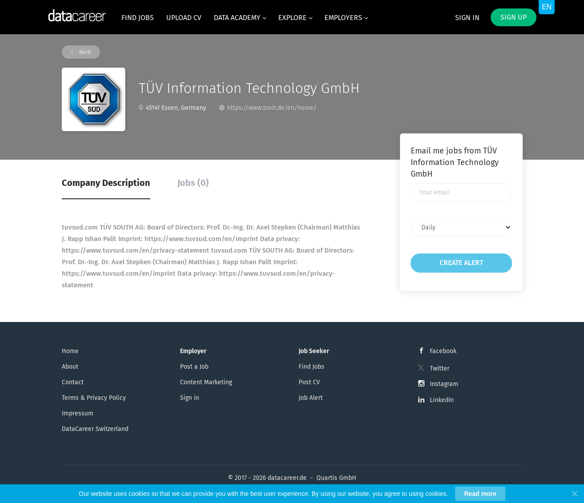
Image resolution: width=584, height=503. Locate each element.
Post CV (309, 382)
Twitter (439, 368)
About (70, 366)
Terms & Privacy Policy (94, 398)
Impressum (77, 413)
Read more (480, 493)
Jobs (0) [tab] (193, 182)
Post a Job (194, 366)
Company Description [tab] (106, 182)
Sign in (467, 17)
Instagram (444, 384)
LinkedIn (442, 400)
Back (84, 52)
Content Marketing (206, 382)
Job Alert (311, 398)
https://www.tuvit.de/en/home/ (271, 108)
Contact (73, 382)
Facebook (443, 351)
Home (70, 351)
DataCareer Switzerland (95, 429)
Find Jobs (311, 366)
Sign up (513, 17)
